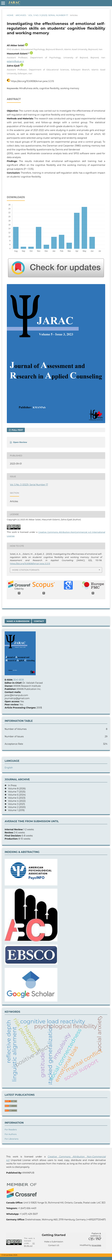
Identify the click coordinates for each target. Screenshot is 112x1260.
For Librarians (11, 1139)
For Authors (11, 1134)
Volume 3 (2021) (15, 804)
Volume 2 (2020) (16, 807)
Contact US (53, 1245)
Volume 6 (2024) (16, 794)
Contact (39, 621)
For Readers (11, 1129)
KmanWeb (96, 1245)
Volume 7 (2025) (15, 791)
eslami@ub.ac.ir (15, 61)
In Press (11, 785)
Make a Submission (18, 621)
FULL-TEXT (17, 430)
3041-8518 (18, 679)
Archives (21, 15)
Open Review (20, 442)
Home (10, 15)
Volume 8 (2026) (16, 788)
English (9, 767)
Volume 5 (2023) (15, 797)
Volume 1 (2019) (15, 810)
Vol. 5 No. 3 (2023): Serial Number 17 (48, 15)
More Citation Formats (25, 570)
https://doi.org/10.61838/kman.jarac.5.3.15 (32, 81)
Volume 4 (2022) (16, 801)
